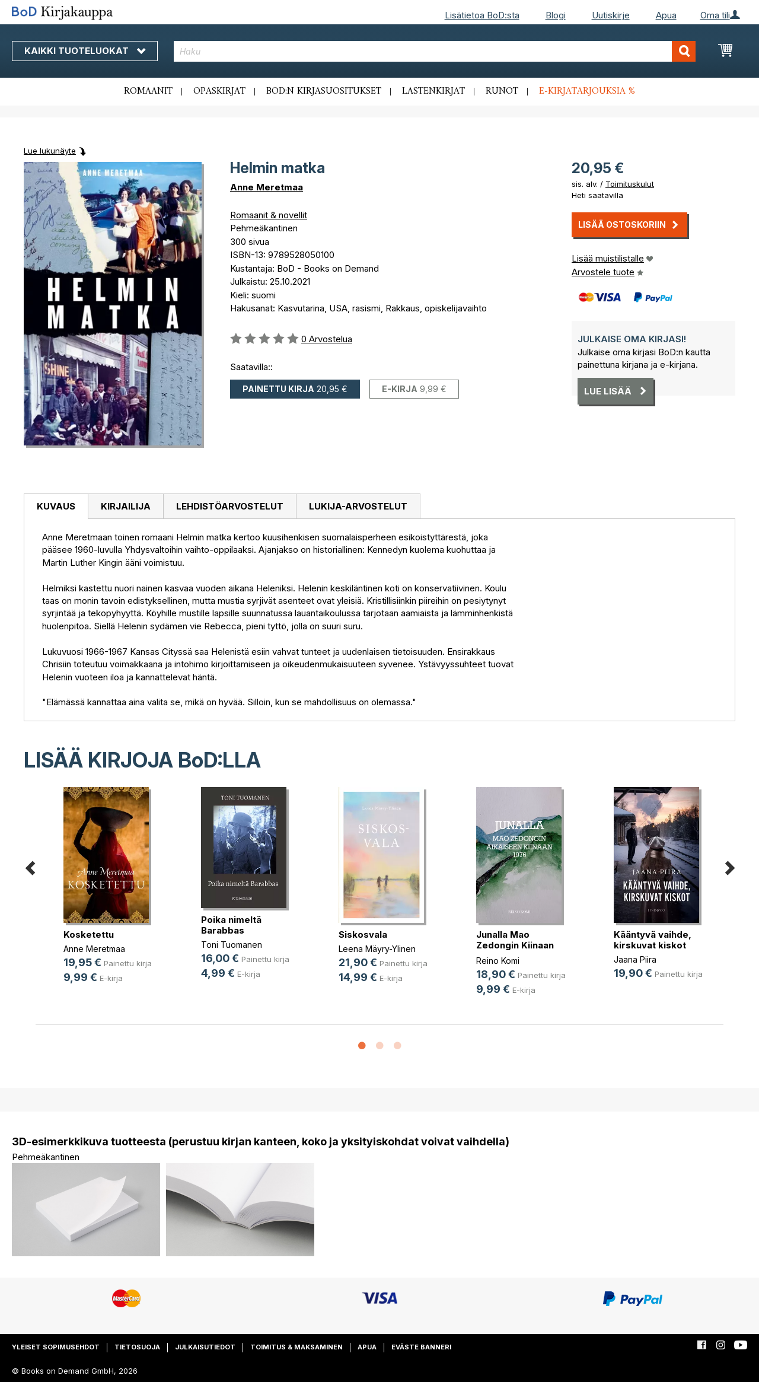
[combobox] (435, 51)
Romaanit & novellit (268, 215)
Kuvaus (56, 506)
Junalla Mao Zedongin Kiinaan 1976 (515, 945)
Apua (666, 15)
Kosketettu (88, 934)
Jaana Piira (635, 959)
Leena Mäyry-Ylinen (377, 949)
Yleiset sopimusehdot (56, 1347)
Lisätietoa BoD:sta (482, 15)
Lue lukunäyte (50, 150)
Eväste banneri (421, 1347)
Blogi (556, 15)
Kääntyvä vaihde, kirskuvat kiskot (652, 940)
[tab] (56, 506)
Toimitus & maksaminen (296, 1347)
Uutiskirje (611, 15)
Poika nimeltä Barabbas (231, 925)
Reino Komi (497, 961)
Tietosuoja (137, 1347)
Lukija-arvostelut (358, 506)
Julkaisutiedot (205, 1347)
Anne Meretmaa (266, 187)
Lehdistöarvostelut (229, 506)
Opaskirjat (219, 91)
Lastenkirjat (433, 91)
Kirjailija (126, 506)
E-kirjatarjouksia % (587, 91)
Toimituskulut (629, 184)
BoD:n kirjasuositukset (323, 91)
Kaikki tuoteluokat (84, 50)
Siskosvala (363, 934)
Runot (502, 91)
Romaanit (148, 91)
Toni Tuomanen (231, 945)
